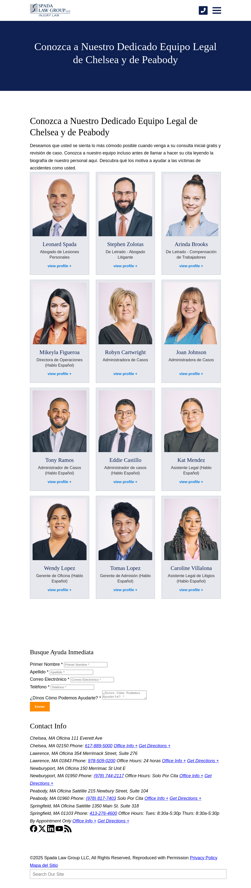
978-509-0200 (101, 762)
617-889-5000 (99, 747)
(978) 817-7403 (101, 799)
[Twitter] (42, 832)
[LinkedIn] (51, 832)
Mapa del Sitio (44, 866)
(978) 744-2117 (109, 777)
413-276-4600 (103, 814)
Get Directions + (155, 747)
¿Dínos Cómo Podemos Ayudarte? (65, 699)
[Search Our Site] (128, 875)
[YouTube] (60, 832)
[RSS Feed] (68, 832)
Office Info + (126, 747)
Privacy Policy (203, 859)
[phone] (203, 10)
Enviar (40, 708)
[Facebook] (34, 832)
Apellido (39, 671)
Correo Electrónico (49, 679)
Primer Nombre (46, 664)
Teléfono (40, 686)
